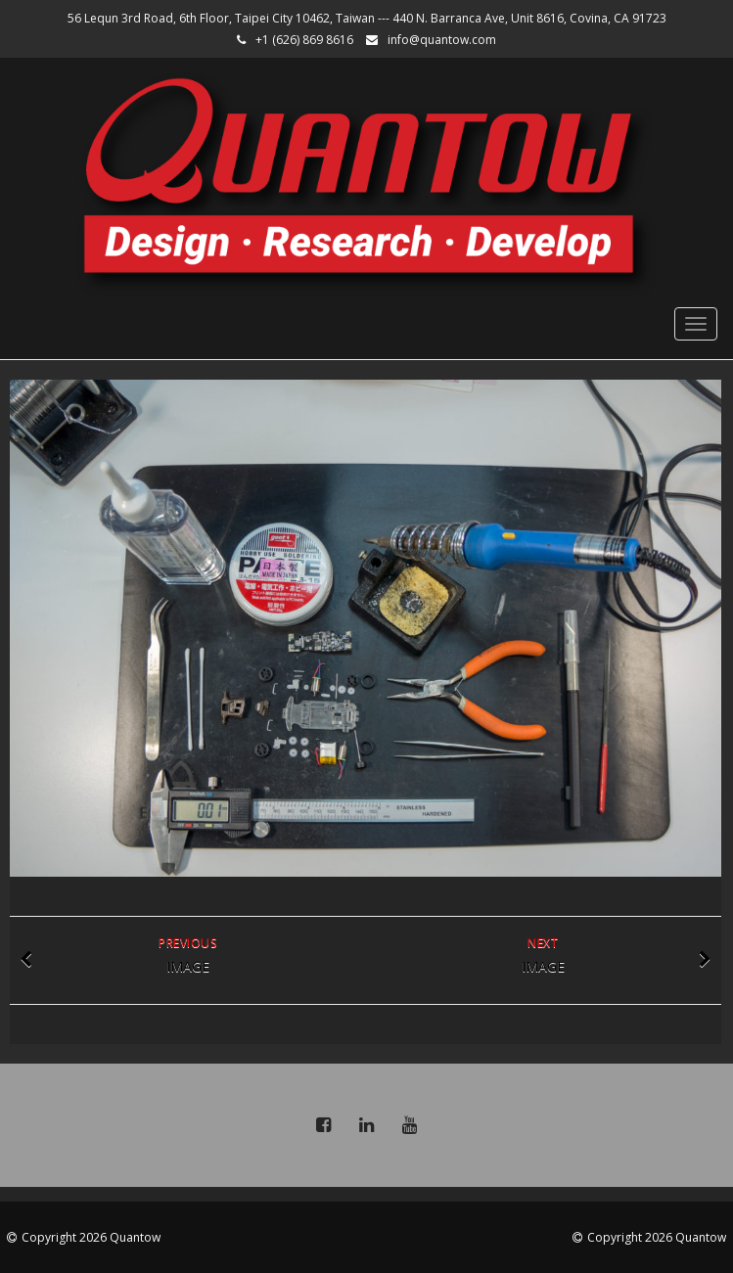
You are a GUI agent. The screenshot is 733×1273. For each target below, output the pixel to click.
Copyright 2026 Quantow (91, 1237)
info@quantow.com (442, 39)
